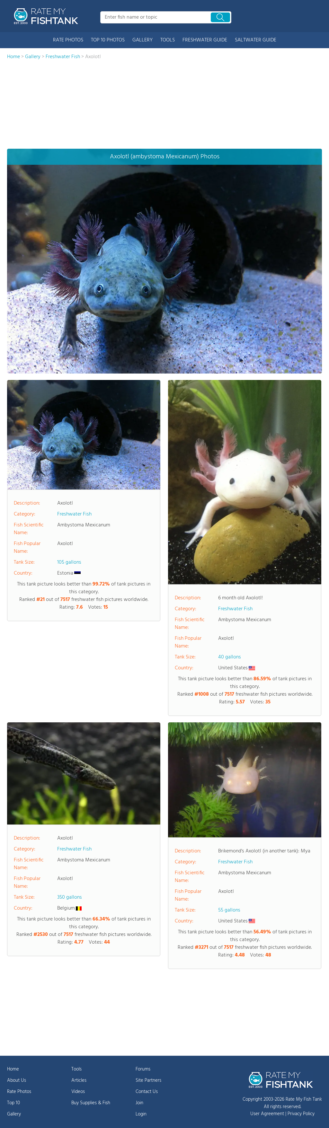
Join (139, 1103)
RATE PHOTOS (68, 40)
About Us (16, 1080)
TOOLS (167, 40)
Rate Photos (19, 1092)
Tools (76, 1069)
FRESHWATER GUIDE (204, 40)
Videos (78, 1092)
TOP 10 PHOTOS (108, 40)
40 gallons (229, 657)
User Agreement (267, 1114)
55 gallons (229, 910)
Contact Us (147, 1092)
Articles (78, 1080)
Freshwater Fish (74, 514)
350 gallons (69, 897)
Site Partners (148, 1080)
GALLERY (142, 40)
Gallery (14, 1114)
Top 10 (13, 1103)
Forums (143, 1069)
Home (13, 1069)
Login (141, 1114)
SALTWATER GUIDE (255, 40)
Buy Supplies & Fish (90, 1103)
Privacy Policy (301, 1114)
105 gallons (69, 562)
